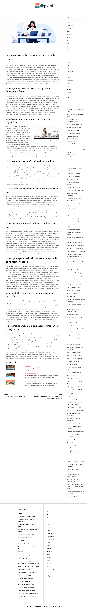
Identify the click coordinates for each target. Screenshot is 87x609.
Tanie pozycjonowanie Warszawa (75, 387)
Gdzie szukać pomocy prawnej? (75, 248)
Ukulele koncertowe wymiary (74, 407)
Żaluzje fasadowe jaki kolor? (74, 335)
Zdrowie (69, 92)
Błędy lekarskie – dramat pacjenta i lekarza (76, 277)
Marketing (69, 38)
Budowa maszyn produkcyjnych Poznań (74, 470)
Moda (68, 41)
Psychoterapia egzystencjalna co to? (76, 150)
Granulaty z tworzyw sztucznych (75, 242)
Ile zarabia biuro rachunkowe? (74, 372)
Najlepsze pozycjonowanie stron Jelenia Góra (75, 419)
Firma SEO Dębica (71, 326)
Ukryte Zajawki (70, 80)
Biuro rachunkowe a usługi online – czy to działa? (76, 300)
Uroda (68, 83)
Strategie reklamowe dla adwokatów (76, 329)
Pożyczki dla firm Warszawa (31, 381)
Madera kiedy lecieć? (72, 375)
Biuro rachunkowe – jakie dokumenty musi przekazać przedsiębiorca (76, 220)
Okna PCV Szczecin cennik (73, 443)
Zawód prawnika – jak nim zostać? (76, 410)
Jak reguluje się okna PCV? (74, 179)
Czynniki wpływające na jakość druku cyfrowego (74, 199)
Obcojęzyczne (70, 50)
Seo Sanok (69, 103)
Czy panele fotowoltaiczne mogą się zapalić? (76, 115)
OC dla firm (27, 366)
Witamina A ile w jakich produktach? (76, 390)
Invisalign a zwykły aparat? (73, 423)
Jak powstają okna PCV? (73, 296)
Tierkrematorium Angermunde (74, 127)
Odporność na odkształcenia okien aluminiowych (76, 263)
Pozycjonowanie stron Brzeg (74, 273)
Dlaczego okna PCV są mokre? (75, 338)
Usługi (68, 86)
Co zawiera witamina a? (73, 361)
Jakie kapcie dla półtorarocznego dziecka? (75, 210)
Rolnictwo (69, 62)
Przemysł (69, 59)
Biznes (68, 22)
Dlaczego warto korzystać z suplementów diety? (74, 310)
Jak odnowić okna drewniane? (74, 497)
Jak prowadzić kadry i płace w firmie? (74, 319)
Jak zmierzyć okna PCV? (73, 364)
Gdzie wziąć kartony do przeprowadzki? (73, 143)
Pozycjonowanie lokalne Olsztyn (75, 124)
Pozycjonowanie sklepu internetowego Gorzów (72, 137)
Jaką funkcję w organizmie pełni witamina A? (75, 348)
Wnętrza (69, 89)
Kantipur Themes (47, 606)
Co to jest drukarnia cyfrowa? (74, 229)
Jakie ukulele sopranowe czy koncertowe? (74, 414)
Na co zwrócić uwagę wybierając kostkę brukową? (75, 465)
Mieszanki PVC (70, 332)
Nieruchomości (70, 47)
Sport (68, 68)
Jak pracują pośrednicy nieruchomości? (72, 480)
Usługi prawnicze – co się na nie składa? (75, 161)
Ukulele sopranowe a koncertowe (75, 267)
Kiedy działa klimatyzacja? (73, 399)
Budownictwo (70, 25)
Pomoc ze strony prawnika (73, 173)
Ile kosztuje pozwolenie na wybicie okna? (76, 383)
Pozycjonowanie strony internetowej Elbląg (75, 205)
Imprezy (69, 34)
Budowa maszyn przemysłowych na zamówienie (75, 492)
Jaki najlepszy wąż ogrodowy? (74, 440)
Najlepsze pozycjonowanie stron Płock (75, 169)
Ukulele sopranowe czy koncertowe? (76, 251)
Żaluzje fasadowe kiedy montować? (76, 396)
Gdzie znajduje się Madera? (74, 355)
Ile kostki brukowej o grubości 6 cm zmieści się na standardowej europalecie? (76, 155)
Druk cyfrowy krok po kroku (74, 284)
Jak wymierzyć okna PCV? (73, 314)
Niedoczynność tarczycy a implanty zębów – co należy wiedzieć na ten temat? (75, 486)
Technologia (70, 71)
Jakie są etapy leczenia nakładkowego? (72, 452)
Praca (68, 53)
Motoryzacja (70, 44)
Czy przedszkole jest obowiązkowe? (76, 106)
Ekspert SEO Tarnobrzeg (73, 130)
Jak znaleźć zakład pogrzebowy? (75, 323)
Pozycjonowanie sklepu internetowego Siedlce (72, 120)
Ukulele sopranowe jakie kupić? (75, 287)
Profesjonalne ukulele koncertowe (75, 190)
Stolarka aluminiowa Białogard (74, 379)
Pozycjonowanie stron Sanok (74, 456)
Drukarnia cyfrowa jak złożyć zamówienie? (74, 233)
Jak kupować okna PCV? (73, 293)
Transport (69, 74)
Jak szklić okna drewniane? (74, 290)
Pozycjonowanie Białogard (73, 147)
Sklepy (68, 65)
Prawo (68, 56)
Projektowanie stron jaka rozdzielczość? (73, 183)
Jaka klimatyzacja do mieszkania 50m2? (75, 238)
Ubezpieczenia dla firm (30, 373)
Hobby (68, 31)
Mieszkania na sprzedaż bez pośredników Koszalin (74, 475)
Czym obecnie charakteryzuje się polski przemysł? (75, 436)
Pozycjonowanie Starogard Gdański (75, 431)
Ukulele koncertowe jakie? (73, 165)
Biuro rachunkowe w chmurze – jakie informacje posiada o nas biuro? (75, 256)
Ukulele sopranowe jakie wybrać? (75, 245)
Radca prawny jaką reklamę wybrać (76, 352)
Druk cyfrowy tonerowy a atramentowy (73, 194)
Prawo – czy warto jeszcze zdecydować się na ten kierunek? (75, 460)
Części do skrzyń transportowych (75, 187)
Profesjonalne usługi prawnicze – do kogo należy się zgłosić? (76, 403)
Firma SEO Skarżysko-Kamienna (74, 341)
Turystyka (69, 77)
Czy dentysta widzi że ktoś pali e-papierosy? (75, 110)
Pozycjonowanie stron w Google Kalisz (75, 225)
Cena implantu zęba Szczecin (74, 133)
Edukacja (69, 28)
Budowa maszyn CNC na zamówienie (73, 447)
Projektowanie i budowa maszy (74, 176)
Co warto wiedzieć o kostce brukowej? (74, 427)
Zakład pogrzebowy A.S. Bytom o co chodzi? (76, 305)
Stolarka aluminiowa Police (73, 270)
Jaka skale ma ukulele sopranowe (75, 281)
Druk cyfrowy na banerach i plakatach (74, 215)
